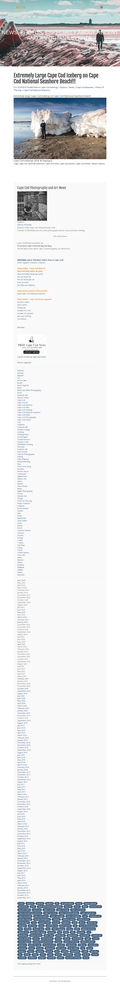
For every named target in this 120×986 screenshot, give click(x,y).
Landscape (21, 474)
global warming (88, 929)
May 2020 (21, 701)
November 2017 (23, 774)
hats (66, 932)
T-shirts (20, 543)
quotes (61, 945)
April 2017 (21, 792)
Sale (19, 513)
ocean (95, 938)
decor (82, 922)
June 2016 (21, 816)
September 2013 (24, 897)
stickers (22, 951)
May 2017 (21, 789)
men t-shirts (22, 305)
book (85, 906)
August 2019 (22, 723)
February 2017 (23, 797)
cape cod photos (67, 163)
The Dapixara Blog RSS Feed (28, 964)
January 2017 (22, 799)
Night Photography (25, 491)
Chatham (21, 425)
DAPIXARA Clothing (25, 444)
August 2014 (22, 870)
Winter (20, 572)
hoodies (81, 932)
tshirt (50, 954)
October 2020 (22, 688)
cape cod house (78, 910)
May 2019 (21, 730)
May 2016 (21, 819)
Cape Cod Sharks (24, 420)
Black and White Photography (29, 390)
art (57, 903)
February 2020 (23, 708)
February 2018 (23, 767)
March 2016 (22, 824)
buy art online (24, 910)
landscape (60, 935)
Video (19, 557)
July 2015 (20, 843)
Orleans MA (22, 496)
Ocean (20, 493)
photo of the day (71, 942)
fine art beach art (24, 277)
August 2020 (22, 693)
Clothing (20, 432)
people (58, 942)
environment (65, 926)
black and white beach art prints (30, 271)
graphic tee (23, 932)
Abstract (20, 370)
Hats (19, 464)
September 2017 (24, 779)
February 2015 (23, 856)
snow (89, 948)
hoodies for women (25, 313)
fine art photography (88, 926)
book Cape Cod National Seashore (31, 294)
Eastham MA (22, 449)
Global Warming (23, 461)
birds (33, 906)
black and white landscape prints (30, 274)
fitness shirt (38, 929)
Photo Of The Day (24, 501)
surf (57, 951)
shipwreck (50, 948)
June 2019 (21, 728)
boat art (68, 906)
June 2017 (21, 787)
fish (20, 929)
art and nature (67, 903)
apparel (49, 903)
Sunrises (20, 533)
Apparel (26, 263)
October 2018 (22, 747)
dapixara (66, 922)
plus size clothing (24, 316)
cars (85, 916)
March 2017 (22, 794)
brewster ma (95, 906)
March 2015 (22, 853)
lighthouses (72, 935)
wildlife (42, 958)
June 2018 (21, 757)
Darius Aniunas (24, 224)
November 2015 (23, 833)
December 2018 (23, 742)
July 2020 (20, 696)
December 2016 (23, 802)
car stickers (21, 319)
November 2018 (23, 745)
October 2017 (22, 777)
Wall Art (42, 263)
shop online (73, 948)
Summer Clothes (24, 530)
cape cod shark (25, 916)
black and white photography (49, 906)
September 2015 (24, 838)
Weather (20, 565)
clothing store (83, 919)
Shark (19, 516)
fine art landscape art (25, 279)
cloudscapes (24, 922)
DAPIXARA (20, 328)
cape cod (36, 910)
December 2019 (23, 713)
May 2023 (21, 612)
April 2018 (21, 762)
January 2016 (22, 829)
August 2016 (22, 811)
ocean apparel (24, 942)
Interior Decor (23, 471)
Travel (19, 550)
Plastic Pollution (23, 503)
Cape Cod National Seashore (37, 90)
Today (19, 548)
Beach (19, 383)
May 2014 (21, 878)
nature (101, 163)
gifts (77, 929)
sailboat (82, 945)
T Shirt (20, 540)
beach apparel (90, 903)
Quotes (20, 511)
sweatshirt (75, 951)
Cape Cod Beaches (84, 87)
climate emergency (42, 919)
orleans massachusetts (43, 942)
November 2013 (23, 893)
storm (30, 951)
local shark (85, 935)
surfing (64, 951)
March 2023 (22, 617)
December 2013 (23, 890)
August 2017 (22, 782)
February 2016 (23, 826)
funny (69, 929)
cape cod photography (69, 913)
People (20, 498)
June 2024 (21, 580)
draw (41, 926)
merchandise (47, 938)
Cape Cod (59, 95)
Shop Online (22, 520)
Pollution (20, 506)
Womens (20, 575)
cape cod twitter (83, 163)
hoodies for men (24, 310)
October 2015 (22, 836)
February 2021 (23, 679)
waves (94, 954)
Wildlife (20, 570)
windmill (51, 958)
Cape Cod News (23, 415)
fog (48, 929)
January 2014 (22, 888)
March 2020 (22, 706)
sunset (49, 951)
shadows (22, 948)
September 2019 (24, 720)
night (88, 938)
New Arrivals (22, 486)
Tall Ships (21, 545)
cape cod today (57, 916)
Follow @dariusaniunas (60, 236)
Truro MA (21, 555)
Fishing (20, 456)
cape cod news (52, 163)
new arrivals (77, 938)
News (71, 87)
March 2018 (22, 765)
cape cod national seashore (32, 163)
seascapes (93, 945)
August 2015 (22, 841)
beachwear (23, 906)
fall (75, 926)
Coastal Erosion (23, 439)
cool (34, 922)
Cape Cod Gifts (23, 407)
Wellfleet (20, 567)
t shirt (21, 903)
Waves (20, 562)
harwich (51, 932)
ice (89, 932)
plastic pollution (88, 942)
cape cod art (49, 910)
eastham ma (52, 926)
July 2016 (20, 814)
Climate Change (23, 429)
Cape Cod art (22, 402)
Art (18, 378)
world (86, 958)
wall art (86, 954)
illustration (23, 935)
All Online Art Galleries (26, 285)
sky (82, 948)
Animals (20, 373)
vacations (68, 954)
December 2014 (23, 861)
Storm (19, 528)
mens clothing (24, 938)
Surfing (20, 538)
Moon (19, 481)
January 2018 (22, 770)
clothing (56, 919)
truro (43, 954)
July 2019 (20, 725)
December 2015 (23, 831)
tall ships (94, 951)
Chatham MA (22, 427)
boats (77, 906)
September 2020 (24, 691)
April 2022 (21, 644)
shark (31, 948)
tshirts (58, 954)
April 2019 (21, 733)
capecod (27, 362)
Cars (19, 422)
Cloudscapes (22, 437)
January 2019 (22, 740)
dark (74, 922)
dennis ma (92, 922)
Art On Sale (21, 380)
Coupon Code (22, 442)
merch (36, 938)
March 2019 (22, 735)
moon (58, 938)
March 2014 (22, 883)
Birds (19, 388)
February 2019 (23, 738)
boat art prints (23, 282)
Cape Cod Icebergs (49, 87)
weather (22, 958)
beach (94, 163)
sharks (39, 948)
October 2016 (22, 806)
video (77, 954)
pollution (22, 945)
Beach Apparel (23, 385)
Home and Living (24, 466)
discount (32, 926)
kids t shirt (49, 935)
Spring (19, 525)
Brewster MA (22, 395)
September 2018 (24, 750)
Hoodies (20, 469)
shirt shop (61, 948)
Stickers (34, 263)
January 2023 (22, 622)
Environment (22, 452)
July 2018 (20, 755)
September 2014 (24, 868)
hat (59, 932)
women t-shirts (23, 302)
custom (56, 922)
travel (35, 954)
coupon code (44, 922)
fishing (27, 929)
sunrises (40, 951)
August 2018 (22, 752)
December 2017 (23, 772)
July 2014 (20, 873)
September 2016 (24, 809)
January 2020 (22, 710)
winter (60, 958)
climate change (25, 919)
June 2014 (21, 875)
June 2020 (21, 698)
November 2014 (23, 863)
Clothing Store (23, 434)
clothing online (68, 919)
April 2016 (21, 821)
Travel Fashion (23, 552)
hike (72, 932)
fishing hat (21, 308)
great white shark (38, 932)
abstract (30, 903)
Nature (63, 87)
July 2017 (20, 784)
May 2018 (21, 760)
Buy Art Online (23, 397)
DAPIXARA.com (33, 230)
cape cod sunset (41, 916)
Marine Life (21, 479)
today (27, 954)
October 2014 (22, 865)
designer (22, 926)
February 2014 (23, 885)
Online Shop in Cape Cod (52, 260)
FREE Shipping (23, 459)
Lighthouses (22, 476)
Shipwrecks (21, 518)
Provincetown (22, 508)
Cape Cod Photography (26, 417)
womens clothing (73, 958)
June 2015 (21, 846)
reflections (71, 945)
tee (20, 954)
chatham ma (95, 916)
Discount (20, 447)
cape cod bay (62, 910)
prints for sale (34, 945)
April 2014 (21, 880)
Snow (19, 523)
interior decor (36, 935)
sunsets (20, 535)
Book (19, 393)
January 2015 (22, 858)
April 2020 (21, 703)
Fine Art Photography (25, 454)
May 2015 (21, 848)
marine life (97, 935)
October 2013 (22, 895)
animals (40, 903)
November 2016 (23, 804)
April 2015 (21, 851)
